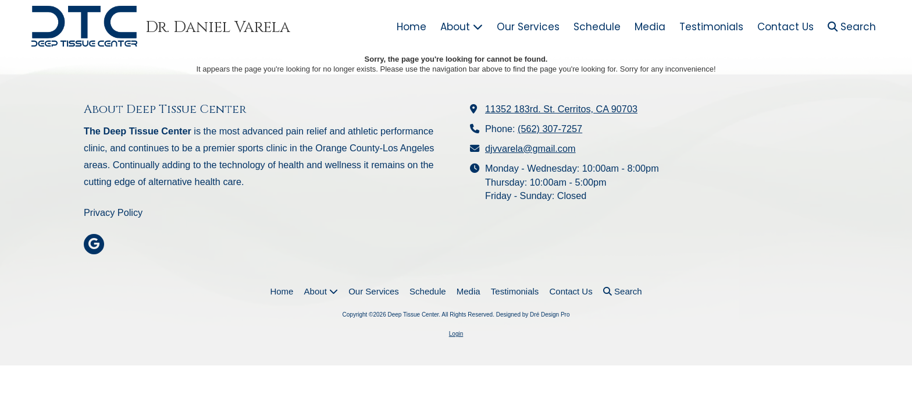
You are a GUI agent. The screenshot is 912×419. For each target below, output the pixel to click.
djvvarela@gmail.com (530, 148)
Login (456, 334)
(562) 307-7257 (550, 128)
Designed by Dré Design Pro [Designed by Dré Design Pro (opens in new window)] (533, 314)
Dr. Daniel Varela (217, 27)
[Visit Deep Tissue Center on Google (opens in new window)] (94, 244)
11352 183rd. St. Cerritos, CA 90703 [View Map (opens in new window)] (561, 109)
